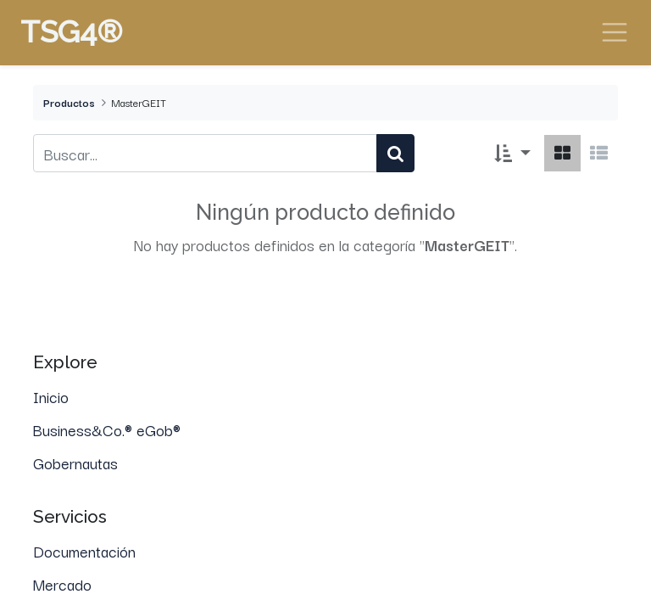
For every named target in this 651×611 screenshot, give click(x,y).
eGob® (160, 429)
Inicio (51, 396)
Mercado (62, 584)
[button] (512, 153)
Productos (69, 102)
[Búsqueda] (395, 153)
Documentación (84, 551)
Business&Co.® (84, 429)
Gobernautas (75, 462)
